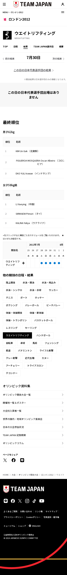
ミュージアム (9, 525)
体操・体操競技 (14, 312)
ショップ (22, 525)
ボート (23, 297)
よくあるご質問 (10, 511)
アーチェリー (13, 365)
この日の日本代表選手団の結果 (32, 70)
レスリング (12, 327)
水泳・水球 (35, 290)
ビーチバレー (53, 305)
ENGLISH (36, 525)
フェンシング (52, 343)
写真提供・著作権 (51, 517)
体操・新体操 (37, 312)
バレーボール (32, 305)
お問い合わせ (26, 511)
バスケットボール (43, 320)
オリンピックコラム (13, 443)
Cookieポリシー (33, 517)
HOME (6, 474)
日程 (15, 46)
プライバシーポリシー (13, 517)
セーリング (31, 327)
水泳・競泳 (28, 282)
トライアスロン (35, 365)
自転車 (9, 343)
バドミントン (25, 350)
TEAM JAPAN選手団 (43, 46)
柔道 (8, 350)
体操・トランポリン (16, 320)
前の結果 (9, 58)
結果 (25, 46)
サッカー (53, 290)
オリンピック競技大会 (28, 474)
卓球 (22, 343)
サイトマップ (51, 511)
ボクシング (12, 305)
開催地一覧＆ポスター (14, 402)
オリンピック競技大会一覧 (17, 394)
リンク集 (39, 511)
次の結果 (57, 58)
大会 (14, 474)
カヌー (45, 358)
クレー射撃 (12, 358)
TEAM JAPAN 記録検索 (14, 435)
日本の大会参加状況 (13, 427)
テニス (9, 297)
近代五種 (29, 358)
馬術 (35, 343)
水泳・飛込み (49, 282)
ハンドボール (43, 335)
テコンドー (12, 373)
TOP (5, 46)
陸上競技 (10, 282)
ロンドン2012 (47, 474)
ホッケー (39, 297)
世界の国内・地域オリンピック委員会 (22, 419)
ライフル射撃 (46, 350)
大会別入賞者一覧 (12, 410)
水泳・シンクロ (14, 290)
